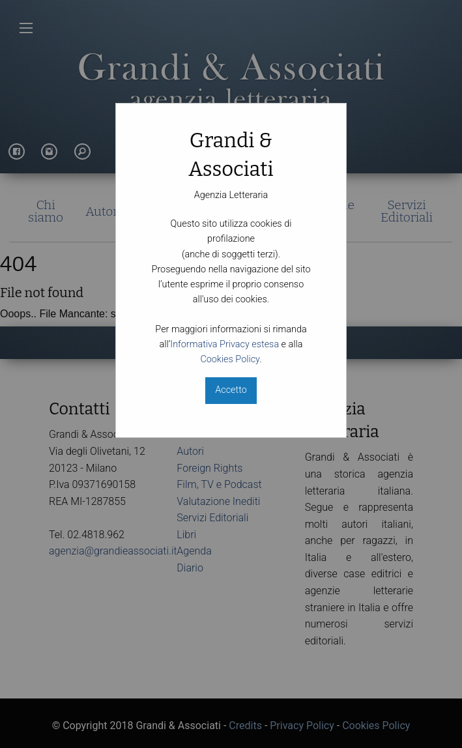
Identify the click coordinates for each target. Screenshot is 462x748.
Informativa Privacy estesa (224, 344)
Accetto (230, 390)
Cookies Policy (229, 359)
